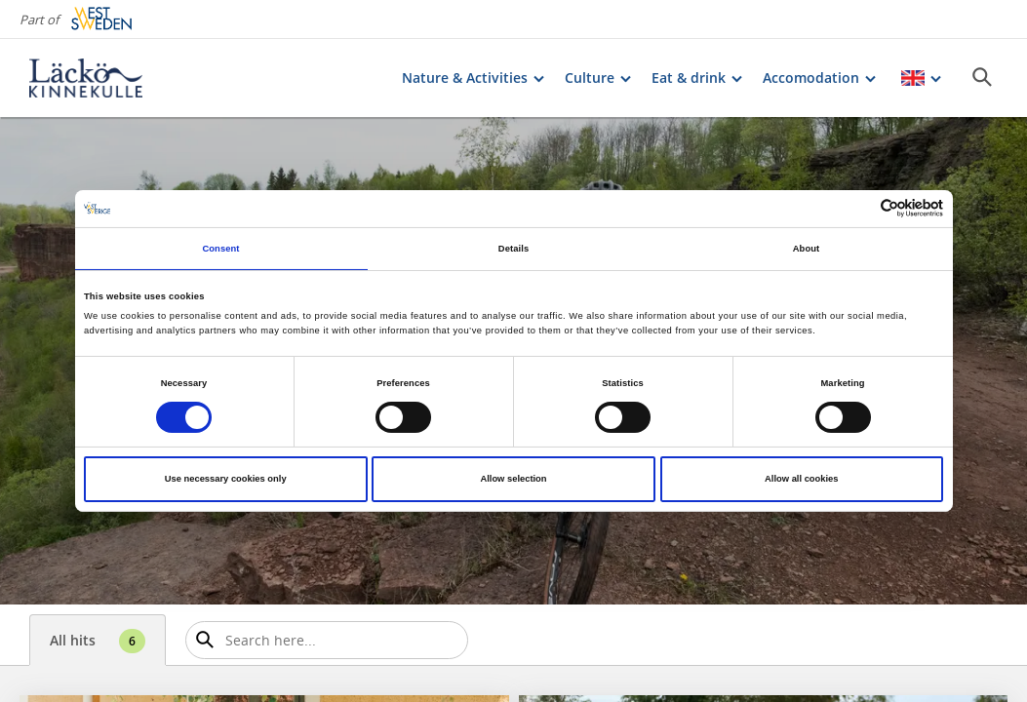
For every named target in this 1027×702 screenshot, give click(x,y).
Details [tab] (513, 249)
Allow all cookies (801, 479)
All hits (97, 641)
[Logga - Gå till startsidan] (97, 78)
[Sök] (982, 77)
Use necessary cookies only (226, 479)
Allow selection (513, 479)
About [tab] (806, 249)
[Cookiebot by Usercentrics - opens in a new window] (857, 208)
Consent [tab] (220, 249)
